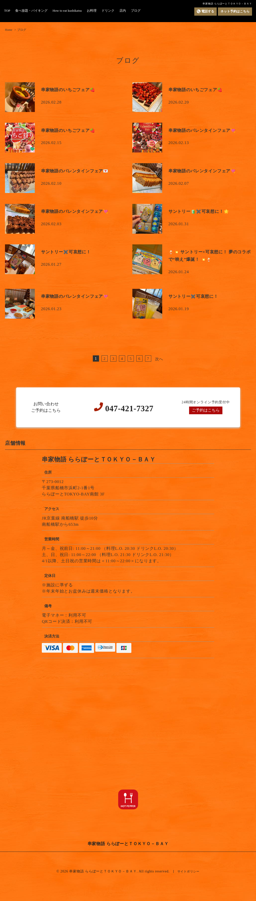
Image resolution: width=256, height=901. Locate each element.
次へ (159, 359)
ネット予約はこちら (234, 11)
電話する (203, 11)
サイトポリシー (188, 871)
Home (8, 30)
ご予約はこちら (205, 410)
